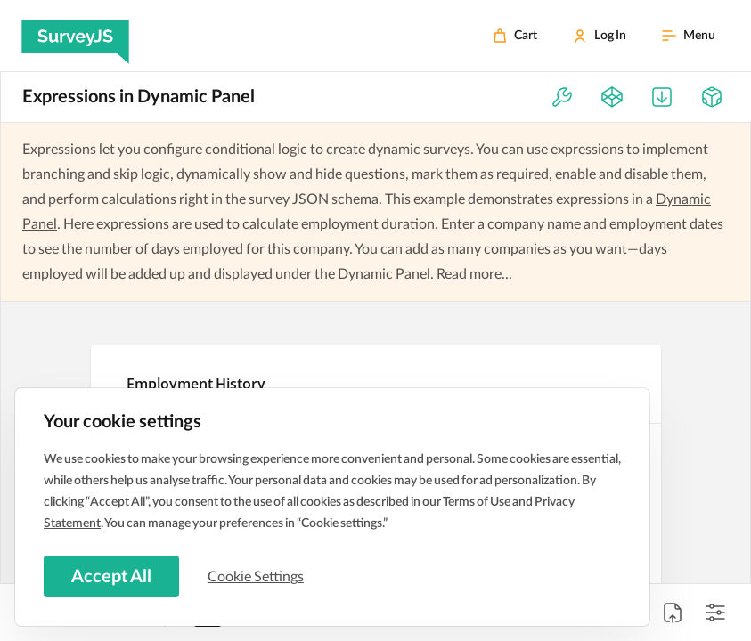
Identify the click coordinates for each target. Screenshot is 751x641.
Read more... (474, 274)
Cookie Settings (257, 576)
